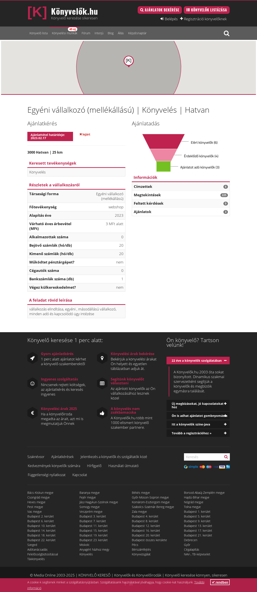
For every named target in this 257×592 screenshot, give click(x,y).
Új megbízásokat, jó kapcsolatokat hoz (197, 405)
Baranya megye (89, 493)
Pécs (135, 545)
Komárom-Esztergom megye (151, 502)
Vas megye (34, 511)
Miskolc (84, 545)
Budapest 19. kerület (93, 535)
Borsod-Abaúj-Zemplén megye (204, 493)
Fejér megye (87, 497)
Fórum (86, 33)
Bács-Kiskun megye (40, 493)
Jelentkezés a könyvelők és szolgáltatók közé (114, 456)
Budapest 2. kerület (40, 516)
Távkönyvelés (36, 559)
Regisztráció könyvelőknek (205, 19)
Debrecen (190, 540)
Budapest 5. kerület (197, 516)
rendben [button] (220, 582)
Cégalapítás (191, 549)
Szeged (32, 545)
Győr (187, 545)
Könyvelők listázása (209, 9)
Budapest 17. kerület (198, 530)
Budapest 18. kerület (41, 535)
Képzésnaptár (137, 33)
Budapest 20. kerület (146, 535)
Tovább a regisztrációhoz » (192, 433)
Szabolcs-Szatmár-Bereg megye (153, 507)
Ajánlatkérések (62, 456)
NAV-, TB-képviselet (197, 554)
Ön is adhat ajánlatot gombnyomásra (199, 416)
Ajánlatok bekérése (162, 9)
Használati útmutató (123, 465)
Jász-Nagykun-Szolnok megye (98, 502)
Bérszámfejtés (141, 549)
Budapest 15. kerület (93, 530)
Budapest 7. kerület (92, 521)
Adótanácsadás (37, 549)
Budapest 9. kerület (197, 521)
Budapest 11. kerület (93, 526)
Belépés (171, 19)
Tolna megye (192, 507)
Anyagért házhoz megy (94, 549)
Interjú (99, 33)
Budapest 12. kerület (146, 526)
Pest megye (35, 507)
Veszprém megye (91, 511)
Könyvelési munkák (64, 31)
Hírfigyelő (94, 465)
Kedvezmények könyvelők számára (54, 465)
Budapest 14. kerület (41, 530)
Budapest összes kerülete (149, 540)
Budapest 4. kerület (145, 516)
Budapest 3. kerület (92, 516)
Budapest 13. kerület (198, 526)
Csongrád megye (38, 497)
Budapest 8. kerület (145, 521)
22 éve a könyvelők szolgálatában (197, 360)
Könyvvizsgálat (141, 554)
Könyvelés (86, 554)
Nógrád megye (193, 502)
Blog (111, 33)
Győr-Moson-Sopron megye (150, 497)
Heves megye (36, 502)
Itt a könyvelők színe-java (191, 424)
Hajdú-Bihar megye (196, 497)
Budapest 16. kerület (146, 530)
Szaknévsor (35, 456)
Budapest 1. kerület (197, 511)
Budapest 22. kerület (41, 540)
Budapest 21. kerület (198, 535)
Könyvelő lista (39, 33)
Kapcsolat (79, 474)
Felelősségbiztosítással (42, 554)
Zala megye (139, 511)
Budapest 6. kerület (40, 521)
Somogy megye (89, 507)
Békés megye (141, 493)
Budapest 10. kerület (41, 526)
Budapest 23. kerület (93, 540)
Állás (121, 33)
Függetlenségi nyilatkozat (46, 474)
